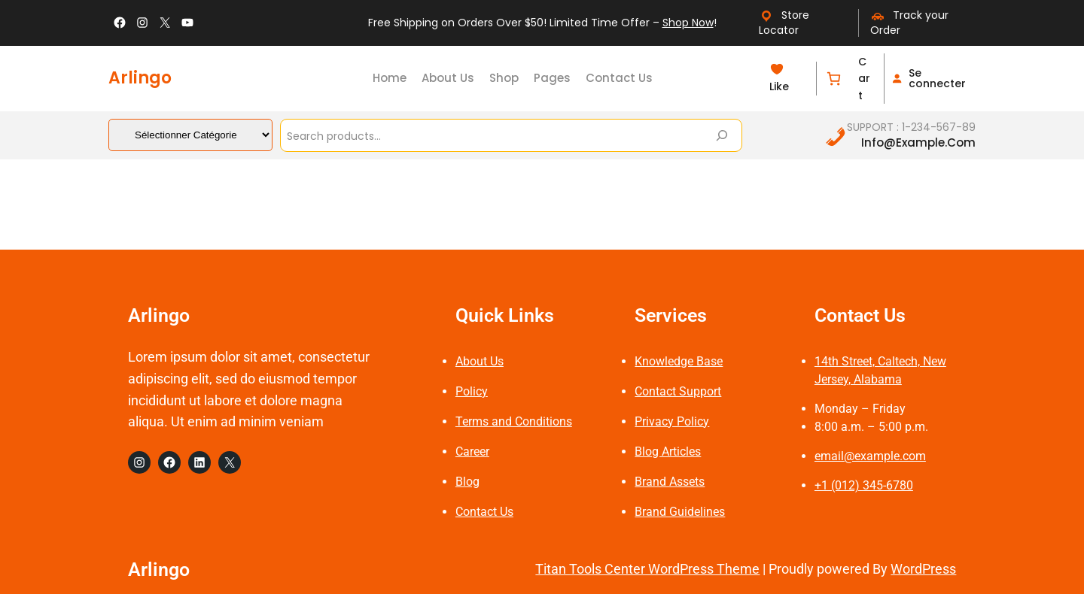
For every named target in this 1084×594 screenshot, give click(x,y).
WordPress (923, 569)
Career (472, 451)
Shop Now (688, 22)
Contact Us (484, 512)
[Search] (721, 135)
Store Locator (784, 23)
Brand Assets (670, 481)
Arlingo (140, 77)
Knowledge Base (679, 361)
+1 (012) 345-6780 (864, 485)
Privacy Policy (672, 421)
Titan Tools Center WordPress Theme (647, 569)
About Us (479, 361)
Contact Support (678, 391)
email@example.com (870, 456)
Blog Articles (668, 451)
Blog (467, 481)
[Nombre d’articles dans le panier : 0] (834, 78)
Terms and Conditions (513, 421)
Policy (471, 391)
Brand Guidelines (680, 512)
